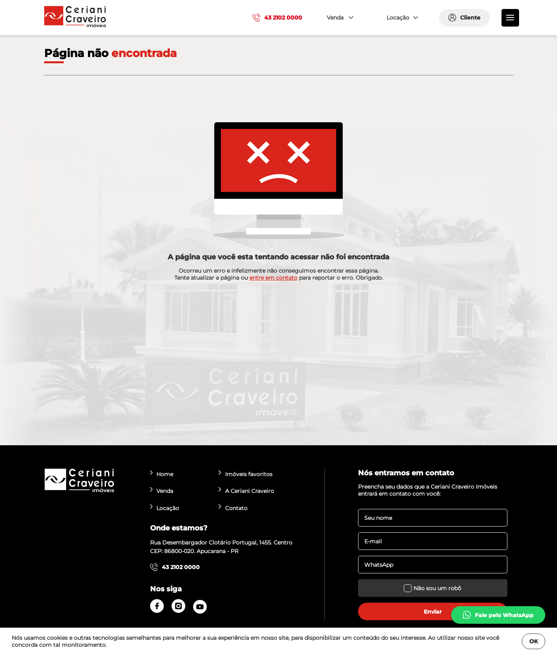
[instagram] (178, 606)
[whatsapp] (498, 615)
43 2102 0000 (277, 17)
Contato (233, 508)
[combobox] (339, 18)
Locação (164, 508)
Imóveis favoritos (245, 474)
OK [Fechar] (533, 641)
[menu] (510, 18)
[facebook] (157, 606)
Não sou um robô (432, 588)
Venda (162, 490)
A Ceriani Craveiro (246, 490)
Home (162, 474)
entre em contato (273, 277)
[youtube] (200, 607)
